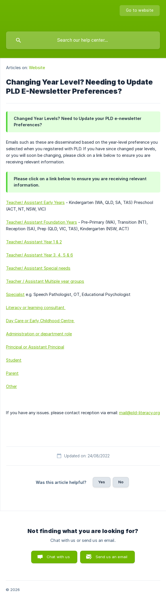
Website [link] (37, 67)
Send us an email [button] (111, 556)
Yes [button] (101, 482)
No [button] (120, 482)
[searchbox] (83, 40)
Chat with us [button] (58, 556)
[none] (140, 10)
